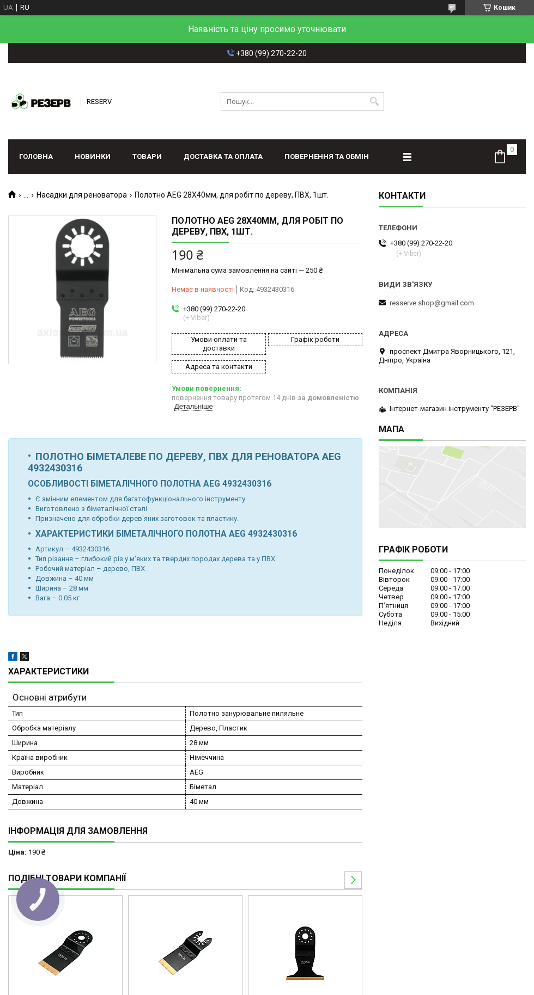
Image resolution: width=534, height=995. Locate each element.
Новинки (93, 156)
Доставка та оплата (223, 156)
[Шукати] (374, 101)
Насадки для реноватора (82, 195)
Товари (147, 156)
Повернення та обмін (326, 156)
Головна (36, 156)
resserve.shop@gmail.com (432, 303)
